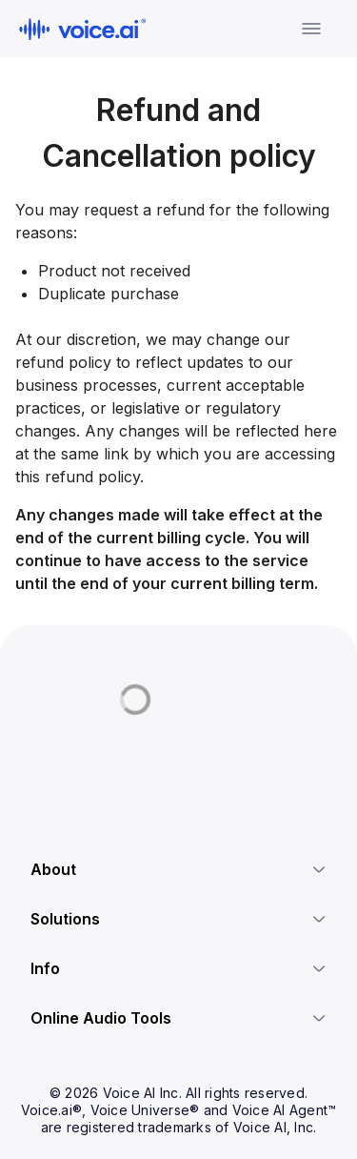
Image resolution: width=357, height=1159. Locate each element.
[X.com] (72, 768)
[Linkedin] (106, 768)
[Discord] (38, 768)
